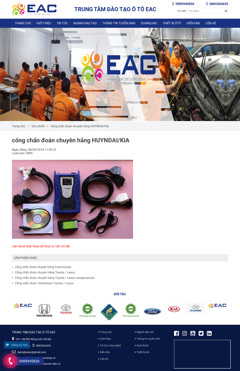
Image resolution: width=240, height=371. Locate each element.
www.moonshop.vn (44, 357)
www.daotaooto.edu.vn (47, 363)
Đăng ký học (17, 345)
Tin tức (62, 23)
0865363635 (217, 4)
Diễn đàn (193, 23)
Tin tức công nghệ (110, 345)
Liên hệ (210, 23)
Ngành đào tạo (85, 23)
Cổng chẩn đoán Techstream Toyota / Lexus (42, 283)
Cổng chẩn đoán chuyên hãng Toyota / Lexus (43, 272)
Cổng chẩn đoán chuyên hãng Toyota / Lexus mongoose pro (53, 278)
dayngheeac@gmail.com (29, 352)
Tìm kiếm (182, 11)
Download (149, 23)
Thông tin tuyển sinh (118, 23)
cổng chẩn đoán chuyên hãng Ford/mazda (41, 267)
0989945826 (183, 4)
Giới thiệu (44, 23)
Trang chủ (23, 23)
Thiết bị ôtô (172, 23)
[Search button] (226, 11)
